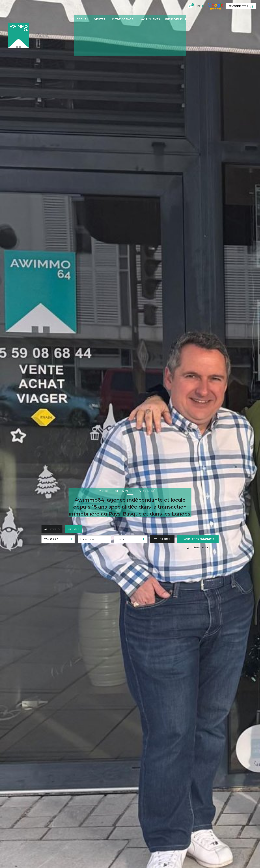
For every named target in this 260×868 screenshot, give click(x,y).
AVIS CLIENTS (150, 19)
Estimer (73, 528)
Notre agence (122, 19)
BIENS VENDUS (175, 19)
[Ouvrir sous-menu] (136, 20)
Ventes (99, 19)
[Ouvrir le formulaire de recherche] (162, 539)
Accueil (83, 19)
